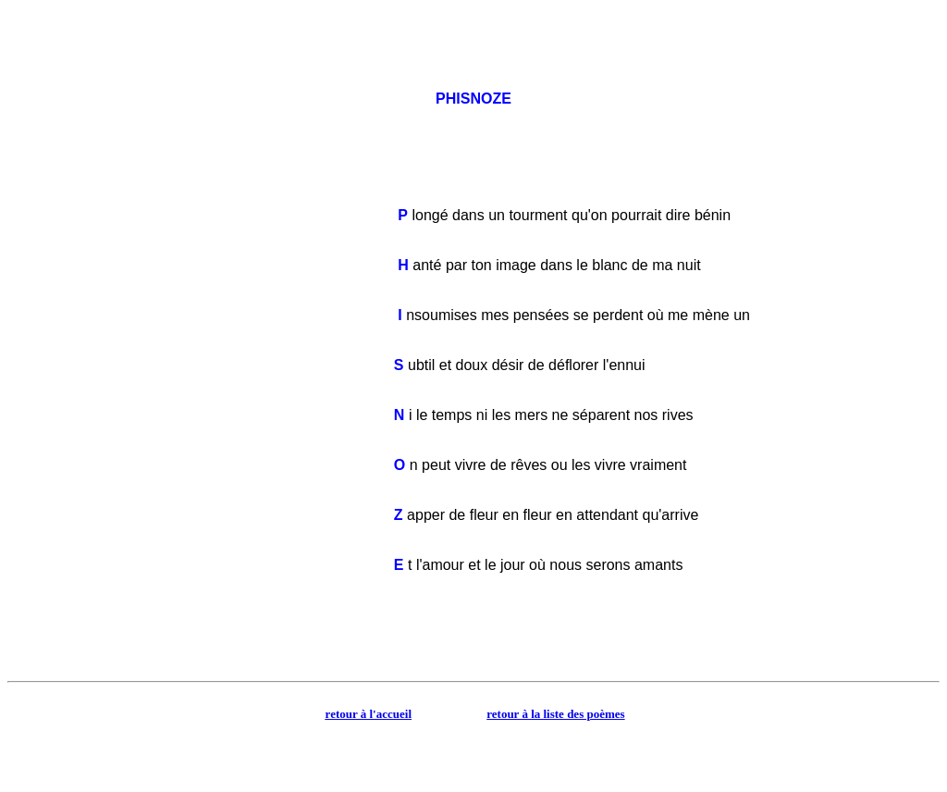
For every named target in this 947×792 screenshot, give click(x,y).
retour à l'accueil (369, 714)
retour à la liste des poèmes (555, 714)
